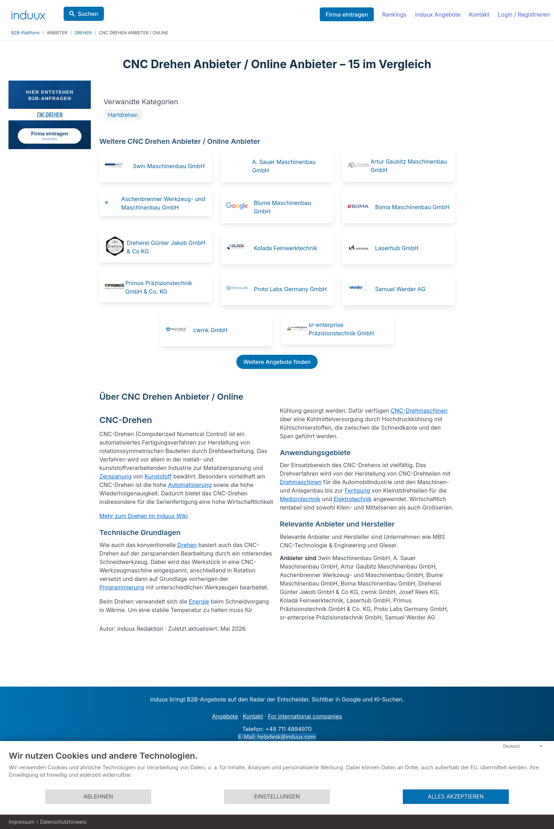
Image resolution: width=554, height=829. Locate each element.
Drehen (187, 544)
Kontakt (479, 14)
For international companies (305, 716)
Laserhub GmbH (397, 248)
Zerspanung (115, 476)
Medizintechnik (300, 498)
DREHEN (83, 32)
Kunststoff (158, 476)
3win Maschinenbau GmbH (168, 166)
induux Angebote (438, 14)
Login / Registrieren (524, 14)
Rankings (394, 14)
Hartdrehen (123, 114)
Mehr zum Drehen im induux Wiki (143, 515)
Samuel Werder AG (400, 289)
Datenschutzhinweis (63, 822)
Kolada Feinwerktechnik (285, 248)
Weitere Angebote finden (277, 361)
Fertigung (357, 490)
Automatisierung (190, 484)
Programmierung (121, 587)
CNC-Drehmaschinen (418, 410)
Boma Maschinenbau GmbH (412, 207)
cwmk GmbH (210, 330)
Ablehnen (98, 796)
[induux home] (28, 13)
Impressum (21, 822)
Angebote (225, 716)
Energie (199, 601)
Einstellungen (277, 796)
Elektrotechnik (352, 498)
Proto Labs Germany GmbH (290, 289)
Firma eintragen (346, 14)
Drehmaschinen (301, 482)
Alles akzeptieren (456, 796)
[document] (277, 770)
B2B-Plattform (25, 32)
